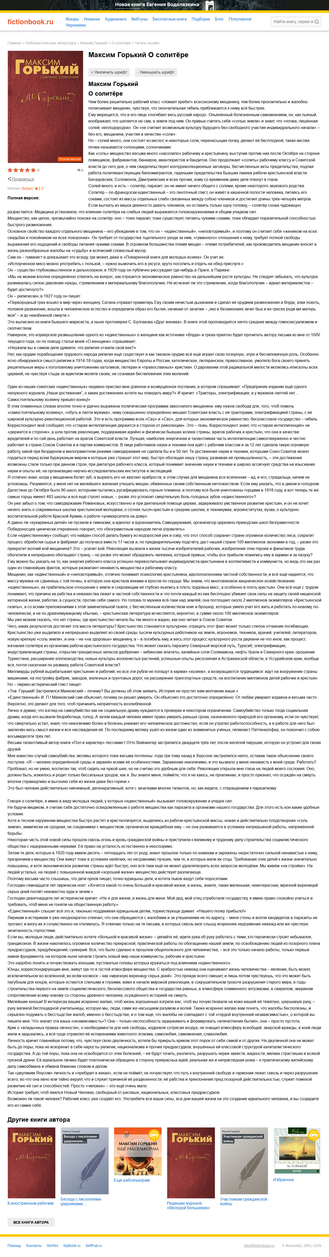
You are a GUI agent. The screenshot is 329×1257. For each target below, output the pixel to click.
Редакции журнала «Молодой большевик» (188, 1205)
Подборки (201, 19)
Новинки (92, 19)
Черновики (76, 25)
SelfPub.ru (93, 1246)
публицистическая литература (51, 43)
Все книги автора (31, 1222)
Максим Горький (93, 43)
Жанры (72, 19)
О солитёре (121, 43)
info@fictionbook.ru (259, 1246)
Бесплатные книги (170, 19)
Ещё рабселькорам (132, 1180)
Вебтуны (139, 19)
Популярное (240, 19)
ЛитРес (53, 1246)
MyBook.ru (72, 1246)
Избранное (283, 1180)
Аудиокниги (115, 19)
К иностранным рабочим (31, 1203)
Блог (219, 19)
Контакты (33, 1246)
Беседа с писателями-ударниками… (81, 1201)
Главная (14, 43)
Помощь (14, 1246)
